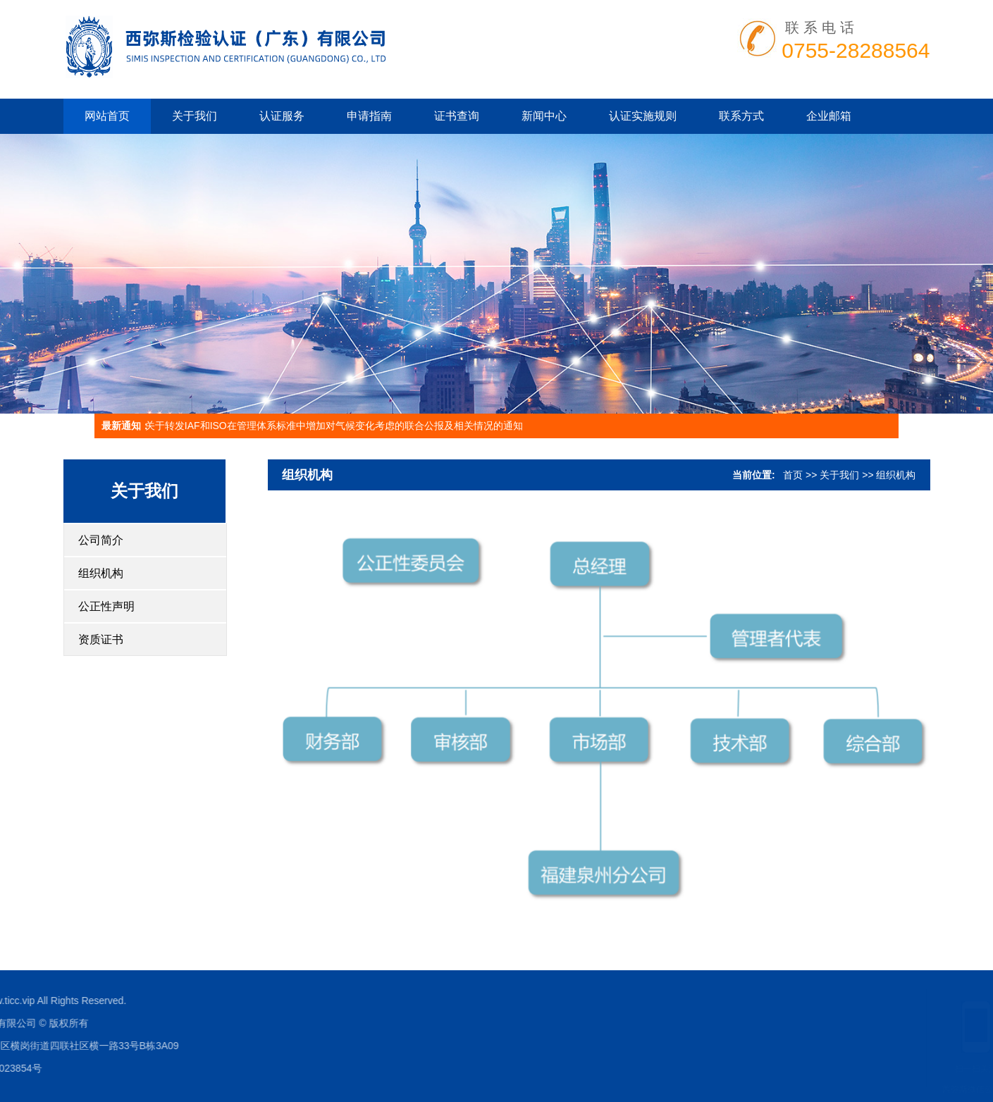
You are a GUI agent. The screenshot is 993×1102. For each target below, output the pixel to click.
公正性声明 (106, 606)
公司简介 (100, 540)
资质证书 (100, 639)
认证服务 (281, 116)
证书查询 (456, 116)
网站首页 (107, 116)
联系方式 (741, 116)
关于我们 (194, 116)
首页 (793, 475)
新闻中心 (544, 116)
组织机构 (100, 573)
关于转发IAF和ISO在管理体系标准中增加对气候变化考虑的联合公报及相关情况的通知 (334, 425)
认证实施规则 (643, 116)
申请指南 (369, 116)
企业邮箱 (828, 116)
